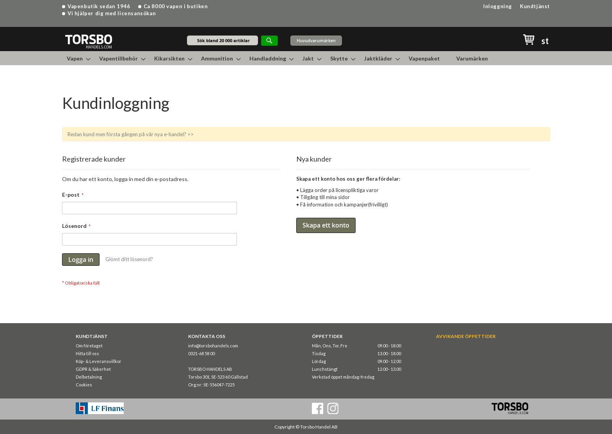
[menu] (306, 58)
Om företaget (89, 345)
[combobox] (222, 40)
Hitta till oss (87, 353)
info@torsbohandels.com (213, 345)
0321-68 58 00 (201, 353)
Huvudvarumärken (316, 40)
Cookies (84, 384)
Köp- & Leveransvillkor (98, 361)
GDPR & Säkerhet (93, 369)
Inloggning (497, 6)
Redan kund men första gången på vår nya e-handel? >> (131, 134)
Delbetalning (89, 376)
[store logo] (88, 41)
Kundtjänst (535, 6)
